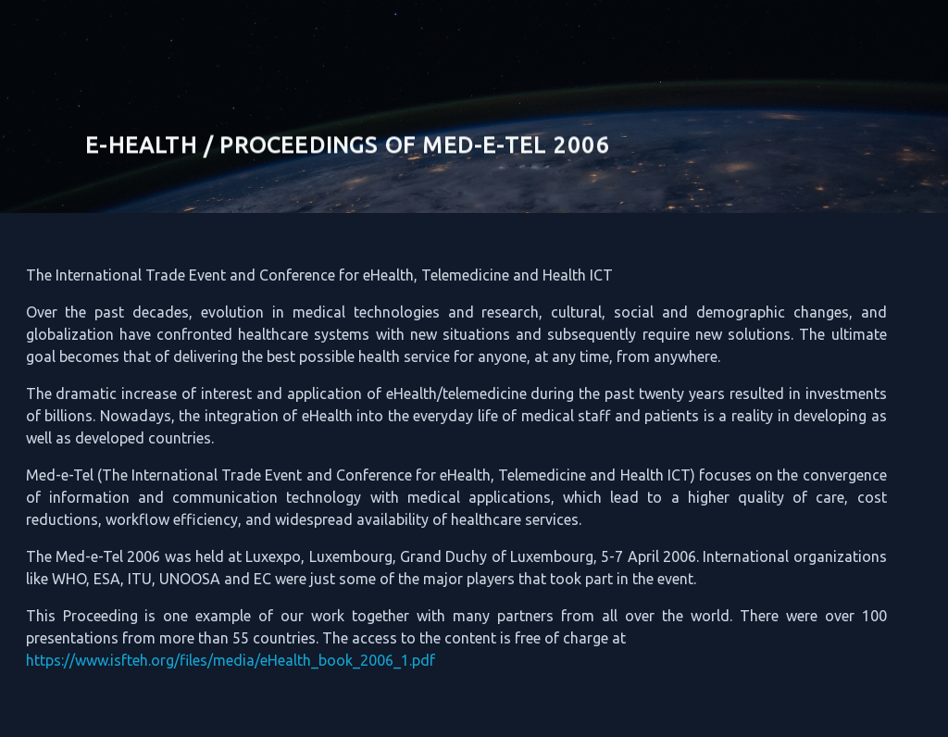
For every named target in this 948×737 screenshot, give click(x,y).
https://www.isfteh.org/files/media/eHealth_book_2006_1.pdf (217, 660)
